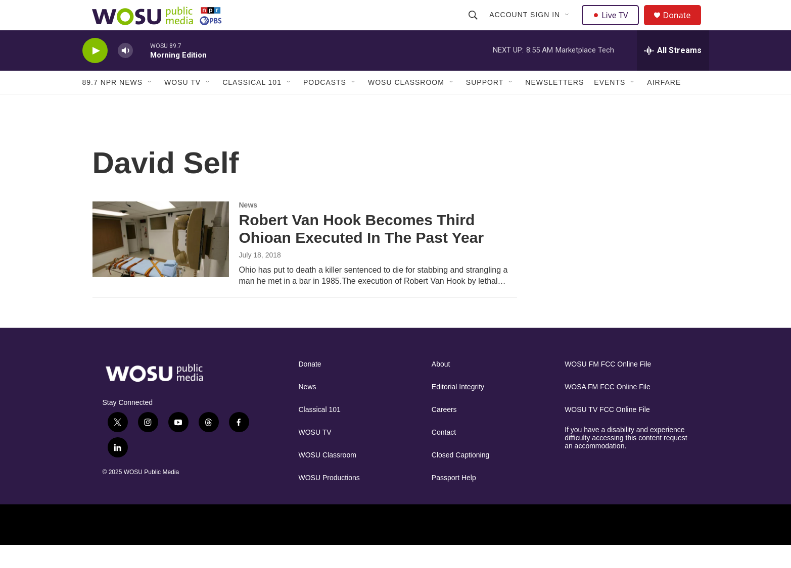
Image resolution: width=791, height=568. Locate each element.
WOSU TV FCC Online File (607, 432)
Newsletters (554, 105)
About (441, 387)
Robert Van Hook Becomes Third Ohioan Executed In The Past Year (361, 251)
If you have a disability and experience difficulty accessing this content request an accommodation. (626, 461)
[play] (95, 73)
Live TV (613, 26)
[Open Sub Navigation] (569, 26)
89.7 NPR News (112, 105)
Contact (444, 455)
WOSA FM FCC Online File (607, 410)
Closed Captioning (460, 478)
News (248, 228)
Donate (683, 26)
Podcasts (324, 105)
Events (609, 105)
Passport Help (454, 500)
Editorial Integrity (458, 410)
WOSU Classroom (406, 105)
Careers (444, 432)
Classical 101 (252, 105)
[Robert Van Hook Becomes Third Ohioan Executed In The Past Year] (160, 262)
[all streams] (673, 73)
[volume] (125, 73)
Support (484, 105)
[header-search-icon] (474, 26)
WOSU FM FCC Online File (608, 387)
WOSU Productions (329, 500)
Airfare (664, 105)
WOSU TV (182, 105)
